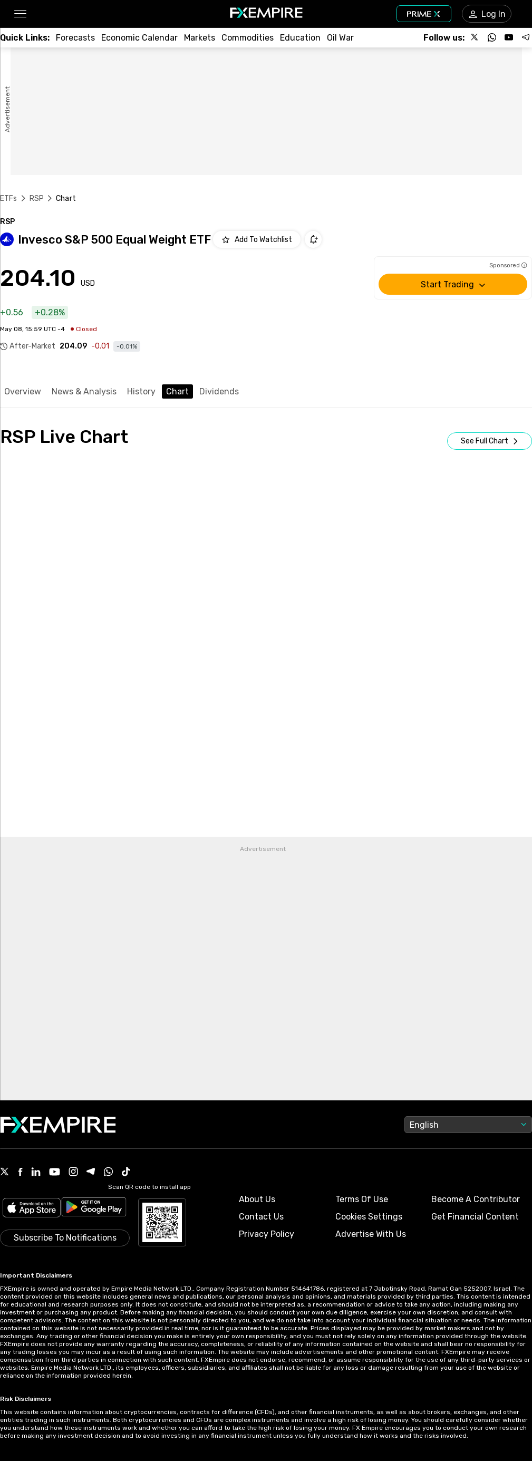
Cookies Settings (368, 1217)
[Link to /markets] (199, 38)
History (141, 391)
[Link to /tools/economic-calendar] (139, 38)
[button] (19, 14)
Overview (22, 391)
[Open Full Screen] (489, 441)
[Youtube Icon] (54, 1173)
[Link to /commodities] (247, 38)
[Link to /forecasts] (75, 38)
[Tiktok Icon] (126, 1172)
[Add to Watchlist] (257, 239)
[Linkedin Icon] (36, 1172)
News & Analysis (84, 391)
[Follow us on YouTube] (508, 37)
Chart (177, 391)
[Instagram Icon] (73, 1172)
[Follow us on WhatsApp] (492, 37)
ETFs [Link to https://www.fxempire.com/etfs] (8, 198)
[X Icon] (4, 1172)
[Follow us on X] (475, 37)
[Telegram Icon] (90, 1172)
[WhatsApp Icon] (108, 1172)
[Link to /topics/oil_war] (340, 38)
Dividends (219, 391)
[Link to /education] (300, 38)
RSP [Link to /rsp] (37, 198)
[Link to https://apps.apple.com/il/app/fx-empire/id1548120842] (32, 1208)
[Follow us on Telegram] (525, 37)
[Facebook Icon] (20, 1172)
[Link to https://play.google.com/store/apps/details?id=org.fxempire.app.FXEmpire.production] (94, 1208)
